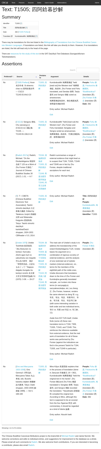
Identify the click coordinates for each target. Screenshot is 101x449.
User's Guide (49, 3)
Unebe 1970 (21, 243)
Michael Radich (68, 436)
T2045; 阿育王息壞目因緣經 (42, 186)
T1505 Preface (24, 32)
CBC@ (5, 3)
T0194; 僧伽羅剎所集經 (42, 158)
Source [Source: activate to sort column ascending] (19, 77)
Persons (22, 3)
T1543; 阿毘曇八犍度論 (42, 276)
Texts (13, 3)
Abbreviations (62, 3)
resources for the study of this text (25, 54)
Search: (84, 70)
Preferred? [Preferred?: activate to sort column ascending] (8, 77)
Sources (31, 3)
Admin (97, 3)
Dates (39, 3)
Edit (51, 115)
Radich (34, 442)
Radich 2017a (22, 155)
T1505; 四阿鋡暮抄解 (42, 85)
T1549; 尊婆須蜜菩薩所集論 (42, 177)
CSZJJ (19, 122)
